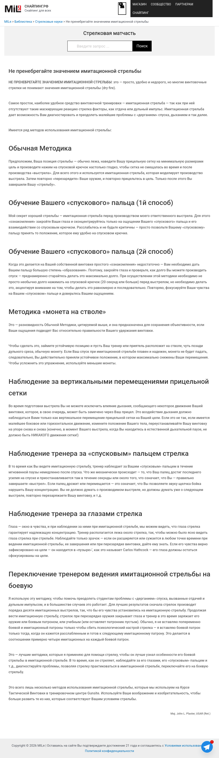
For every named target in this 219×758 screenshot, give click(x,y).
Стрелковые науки (50, 22)
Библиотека (24, 22)
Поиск (142, 46)
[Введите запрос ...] (100, 46)
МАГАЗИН (139, 4)
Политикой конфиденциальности (109, 751)
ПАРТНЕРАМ (184, 4)
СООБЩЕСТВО (161, 4)
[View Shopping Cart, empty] (122, 8)
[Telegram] (207, 747)
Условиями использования (184, 746)
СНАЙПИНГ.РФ (36, 6)
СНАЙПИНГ (141, 13)
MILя (8, 22)
